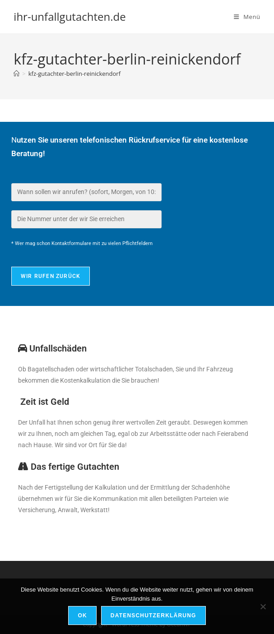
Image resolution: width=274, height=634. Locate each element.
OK (82, 615)
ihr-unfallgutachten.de (69, 16)
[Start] (16, 73)
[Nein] (262, 606)
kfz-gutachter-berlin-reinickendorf (74, 73)
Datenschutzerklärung (153, 615)
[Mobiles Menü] (247, 17)
